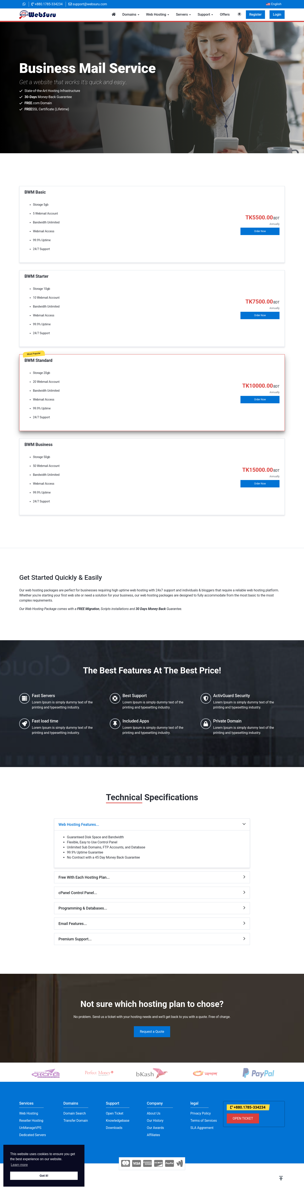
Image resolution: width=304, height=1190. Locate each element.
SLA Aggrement (201, 1128)
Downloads (114, 1128)
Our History (155, 1121)
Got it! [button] (43, 1175)
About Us (153, 1113)
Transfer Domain (75, 1121)
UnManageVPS (30, 1128)
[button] (281, 1178)
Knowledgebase (117, 1121)
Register (255, 14)
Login (277, 14)
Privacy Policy (200, 1113)
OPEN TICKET (243, 1118)
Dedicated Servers (32, 1135)
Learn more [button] (19, 1165)
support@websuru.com (87, 4)
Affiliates (153, 1135)
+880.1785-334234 (47, 4)
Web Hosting (28, 1113)
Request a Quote (152, 1032)
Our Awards (155, 1128)
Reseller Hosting (31, 1121)
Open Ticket (115, 1113)
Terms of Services (203, 1121)
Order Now (260, 231)
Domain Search (74, 1113)
